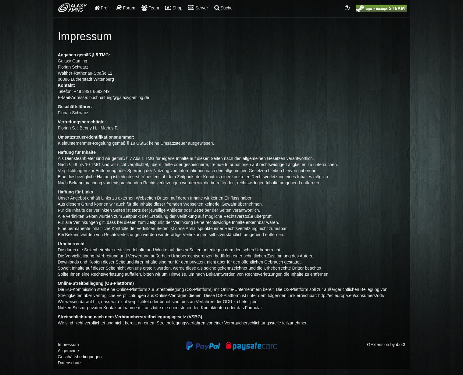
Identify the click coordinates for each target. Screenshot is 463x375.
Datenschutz (70, 362)
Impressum (68, 344)
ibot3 (400, 344)
